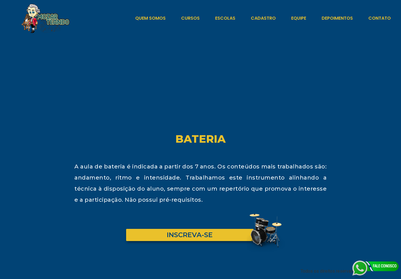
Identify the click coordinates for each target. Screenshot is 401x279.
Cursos (190, 18)
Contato (379, 18)
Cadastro (263, 18)
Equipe (298, 18)
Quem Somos (150, 18)
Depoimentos (337, 18)
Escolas (225, 18)
